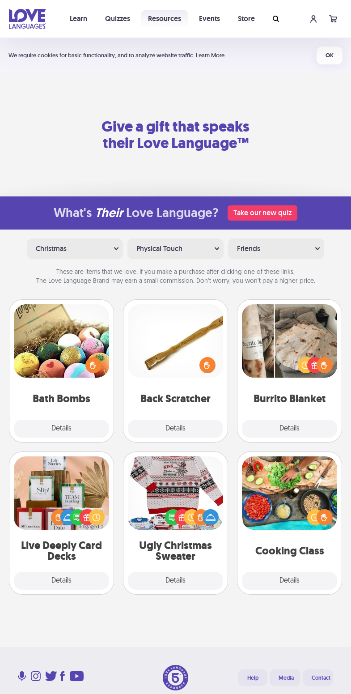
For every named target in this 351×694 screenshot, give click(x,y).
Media (286, 677)
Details (61, 428)
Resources (164, 18)
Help (252, 677)
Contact (321, 677)
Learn (78, 18)
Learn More (210, 55)
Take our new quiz (262, 212)
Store (246, 18)
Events (209, 18)
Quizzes (117, 18)
